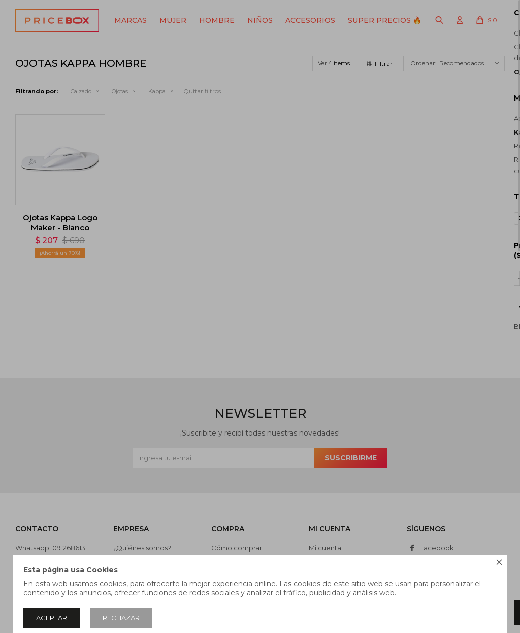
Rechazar (121, 618)
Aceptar (51, 618)
